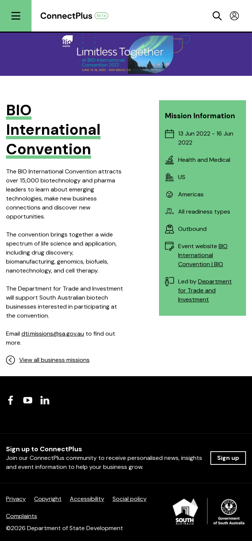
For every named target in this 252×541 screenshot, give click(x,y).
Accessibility (87, 499)
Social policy (129, 499)
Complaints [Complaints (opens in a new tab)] (21, 516)
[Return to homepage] (78, 15)
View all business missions (48, 360)
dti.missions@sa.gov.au (52, 334)
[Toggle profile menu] (234, 15)
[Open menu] (16, 16)
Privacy (16, 499)
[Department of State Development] (209, 513)
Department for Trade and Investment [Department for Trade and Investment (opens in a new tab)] (205, 290)
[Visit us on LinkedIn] (45, 400)
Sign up (228, 458)
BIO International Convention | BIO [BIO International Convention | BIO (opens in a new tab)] (203, 255)
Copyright (48, 499)
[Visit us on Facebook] (10, 400)
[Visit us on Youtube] (27, 400)
